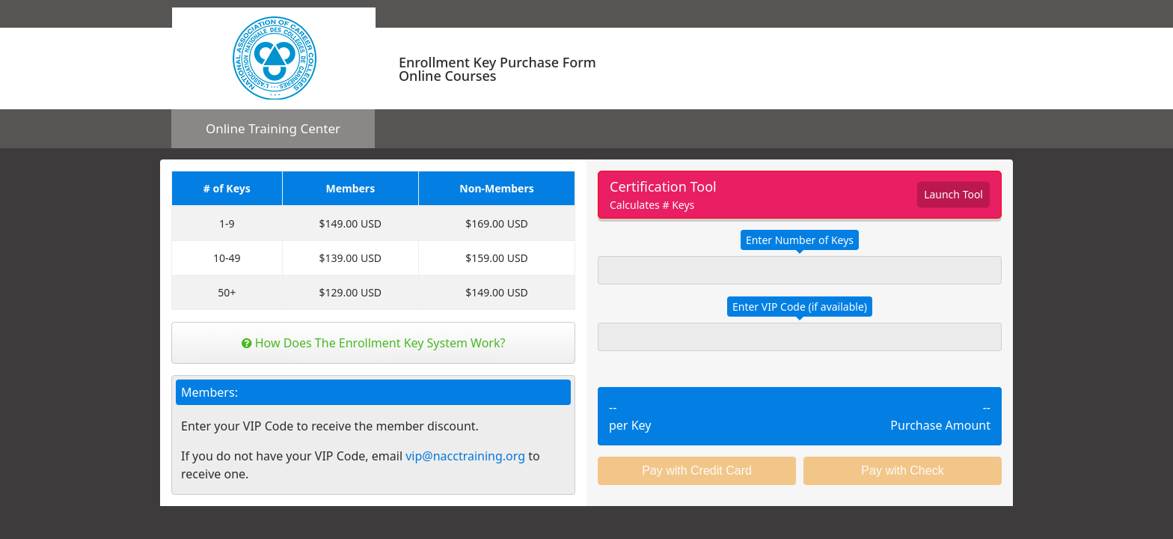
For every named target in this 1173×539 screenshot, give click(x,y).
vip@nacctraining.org (465, 456)
